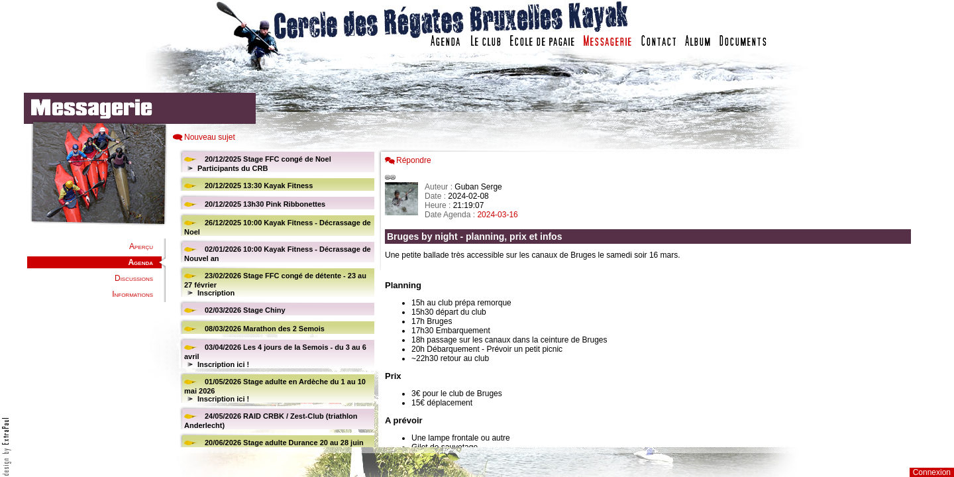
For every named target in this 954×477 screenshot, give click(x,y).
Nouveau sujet (209, 137)
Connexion (932, 472)
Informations (132, 294)
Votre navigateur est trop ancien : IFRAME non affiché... (275, 298)
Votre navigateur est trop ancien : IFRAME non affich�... (651, 298)
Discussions (134, 278)
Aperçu (141, 246)
